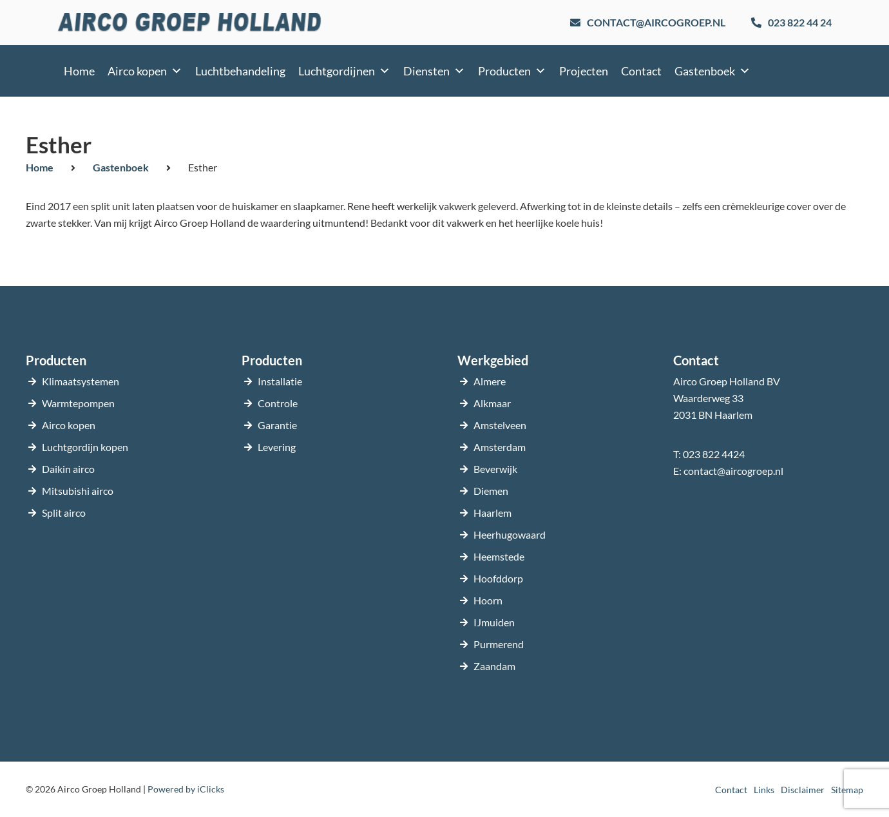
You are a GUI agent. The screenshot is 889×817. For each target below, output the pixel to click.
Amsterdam (499, 447)
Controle (278, 403)
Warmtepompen (78, 403)
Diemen (490, 491)
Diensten (434, 71)
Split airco (64, 512)
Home (79, 71)
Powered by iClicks (186, 788)
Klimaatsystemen (80, 381)
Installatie (280, 381)
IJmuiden (494, 622)
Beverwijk (495, 469)
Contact (641, 71)
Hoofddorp (498, 578)
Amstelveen (499, 425)
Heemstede (498, 556)
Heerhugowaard (509, 534)
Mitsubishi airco (77, 491)
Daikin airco (68, 469)
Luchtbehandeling (240, 71)
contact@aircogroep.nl (733, 471)
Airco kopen (145, 71)
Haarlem (492, 512)
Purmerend (498, 644)
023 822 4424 (714, 454)
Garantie (277, 425)
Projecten (583, 71)
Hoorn (487, 600)
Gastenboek (712, 71)
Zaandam (494, 666)
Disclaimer (803, 789)
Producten (512, 71)
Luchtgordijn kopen (85, 447)
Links (764, 789)
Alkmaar (492, 403)
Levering (277, 447)
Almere (489, 381)
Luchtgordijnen (344, 71)
